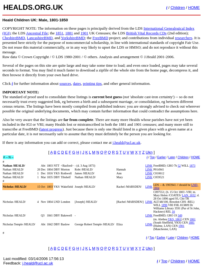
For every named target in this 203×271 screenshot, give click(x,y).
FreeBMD (100, 38)
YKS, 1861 (174, 219)
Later (171, 157)
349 (180, 215)
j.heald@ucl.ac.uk (127, 142)
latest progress (51, 129)
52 (179, 165)
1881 (69, 33)
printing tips (92, 83)
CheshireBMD (13, 38)
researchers (183, 38)
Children (178, 7)
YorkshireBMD (73, 38)
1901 (84, 33)
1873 (192, 165)
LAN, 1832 (189, 195)
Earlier (161, 157)
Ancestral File (37, 33)
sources (65, 83)
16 (173, 211)
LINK (148, 165)
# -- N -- (8, 157)
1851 (59, 33)
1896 (164, 205)
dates (77, 83)
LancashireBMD (40, 38)
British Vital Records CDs (146, 33)
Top (152, 157)
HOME (194, 7)
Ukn (149, 152)
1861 (193, 219)
